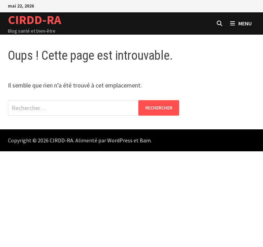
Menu (241, 23)
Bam (145, 140)
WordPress (120, 140)
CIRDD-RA (34, 19)
